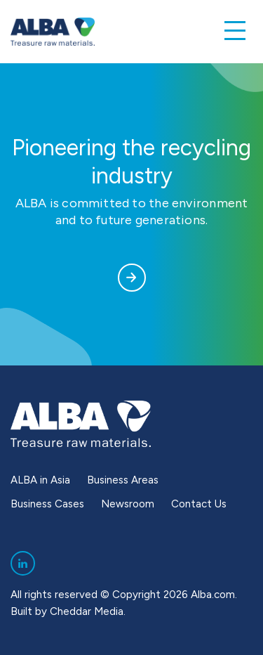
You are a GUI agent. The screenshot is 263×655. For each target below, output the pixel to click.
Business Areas (123, 480)
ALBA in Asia (40, 480)
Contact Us (199, 504)
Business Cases (47, 504)
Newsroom (127, 504)
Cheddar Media (86, 611)
